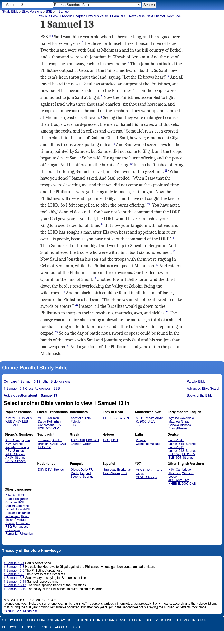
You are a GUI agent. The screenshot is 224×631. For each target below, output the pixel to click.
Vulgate (141, 440)
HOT (106, 440)
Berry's (9, 627)
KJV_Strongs (14, 443)
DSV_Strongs (54, 469)
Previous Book (48, 16)
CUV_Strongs (152, 470)
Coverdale (187, 418)
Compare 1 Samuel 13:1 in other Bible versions (37, 381)
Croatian (11, 502)
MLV (56, 428)
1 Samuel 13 (119, 16)
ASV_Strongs (14, 450)
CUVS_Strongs (146, 477)
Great (185, 421)
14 (102, 224)
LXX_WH (92, 440)
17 (157, 265)
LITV (58, 425)
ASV (29, 418)
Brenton (57, 440)
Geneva (173, 425)
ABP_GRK (78, 440)
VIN (126, 418)
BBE (106, 418)
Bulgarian (21, 499)
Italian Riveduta (15, 519)
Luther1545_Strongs (182, 443)
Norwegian (12, 530)
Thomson (44, 440)
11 (166, 170)
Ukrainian (26, 533)
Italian (25, 516)
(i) (49, 36)
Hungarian (23, 512)
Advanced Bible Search (203, 388)
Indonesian (12, 516)
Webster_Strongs (17, 447)
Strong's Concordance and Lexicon (108, 620)
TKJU (140, 425)
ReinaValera (111, 473)
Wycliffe (173, 418)
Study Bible (10, 11)
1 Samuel (62, 11)
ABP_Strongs (14, 440)
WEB (8, 421)
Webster (188, 473)
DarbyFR (87, 469)
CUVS (140, 473)
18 (95, 278)
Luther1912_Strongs (182, 450)
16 (174, 251)
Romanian (12, 533)
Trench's (28, 627)
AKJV (17, 421)
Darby (42, 421)
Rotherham (54, 421)
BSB (49, 11)
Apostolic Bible (69, 627)
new (27, 440)
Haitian (10, 512)
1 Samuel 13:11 (15, 581)
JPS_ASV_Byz (178, 480)
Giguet (75, 469)
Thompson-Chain (191, 620)
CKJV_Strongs (15, 461)
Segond (85, 473)
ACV (48, 428)
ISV (120, 418)
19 (64, 292)
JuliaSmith (52, 418)
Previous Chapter (72, 16)
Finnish (10, 509)
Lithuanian (23, 523)
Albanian (11, 495)
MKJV (150, 418)
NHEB (172, 483)
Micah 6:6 (30, 611)
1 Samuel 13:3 (14, 567)
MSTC (140, 418)
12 (133, 191)
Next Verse (137, 16)
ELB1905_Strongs (180, 457)
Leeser (173, 476)
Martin (75, 473)
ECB (41, 428)
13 (148, 204)
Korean (10, 523)
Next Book (174, 16)
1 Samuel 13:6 (14, 574)
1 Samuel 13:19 (15, 589)
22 (56, 332)
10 (131, 164)
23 (68, 346)
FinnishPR (23, 509)
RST (21, 495)
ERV (22, 418)
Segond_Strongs (82, 476)
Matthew (174, 421)
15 (174, 238)
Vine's (45, 627)
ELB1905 (188, 454)
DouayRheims (177, 428)
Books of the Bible (200, 395)
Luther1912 (176, 447)
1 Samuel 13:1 (14, 563)
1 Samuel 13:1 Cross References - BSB (32, 388)
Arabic (9, 499)
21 (167, 312)
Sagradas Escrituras (117, 469)
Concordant (46, 425)
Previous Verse (97, 16)
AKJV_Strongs (15, 457)
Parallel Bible (196, 381)
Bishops (185, 425)
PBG (8, 526)
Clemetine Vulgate (148, 443)
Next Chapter (155, 16)
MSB (15, 425)
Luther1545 (176, 440)
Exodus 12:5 (12, 611)
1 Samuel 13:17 (15, 585)
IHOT (74, 425)
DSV (41, 469)
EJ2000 (183, 483)
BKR (21, 502)
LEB (25, 421)
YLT (15, 418)
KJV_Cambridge (179, 469)
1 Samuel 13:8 (14, 578)
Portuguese (20, 526)
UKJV (152, 421)
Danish (10, 505)
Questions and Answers (49, 620)
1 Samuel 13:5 (14, 570)
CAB (63, 443)
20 (76, 305)
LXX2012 (44, 447)
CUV (139, 470)
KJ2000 (141, 421)
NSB (113, 418)
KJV (8, 418)
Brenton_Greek (48, 443)
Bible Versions (32, 11)
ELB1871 (174, 454)
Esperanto (23, 505)
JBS (124, 473)
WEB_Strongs (15, 454)
